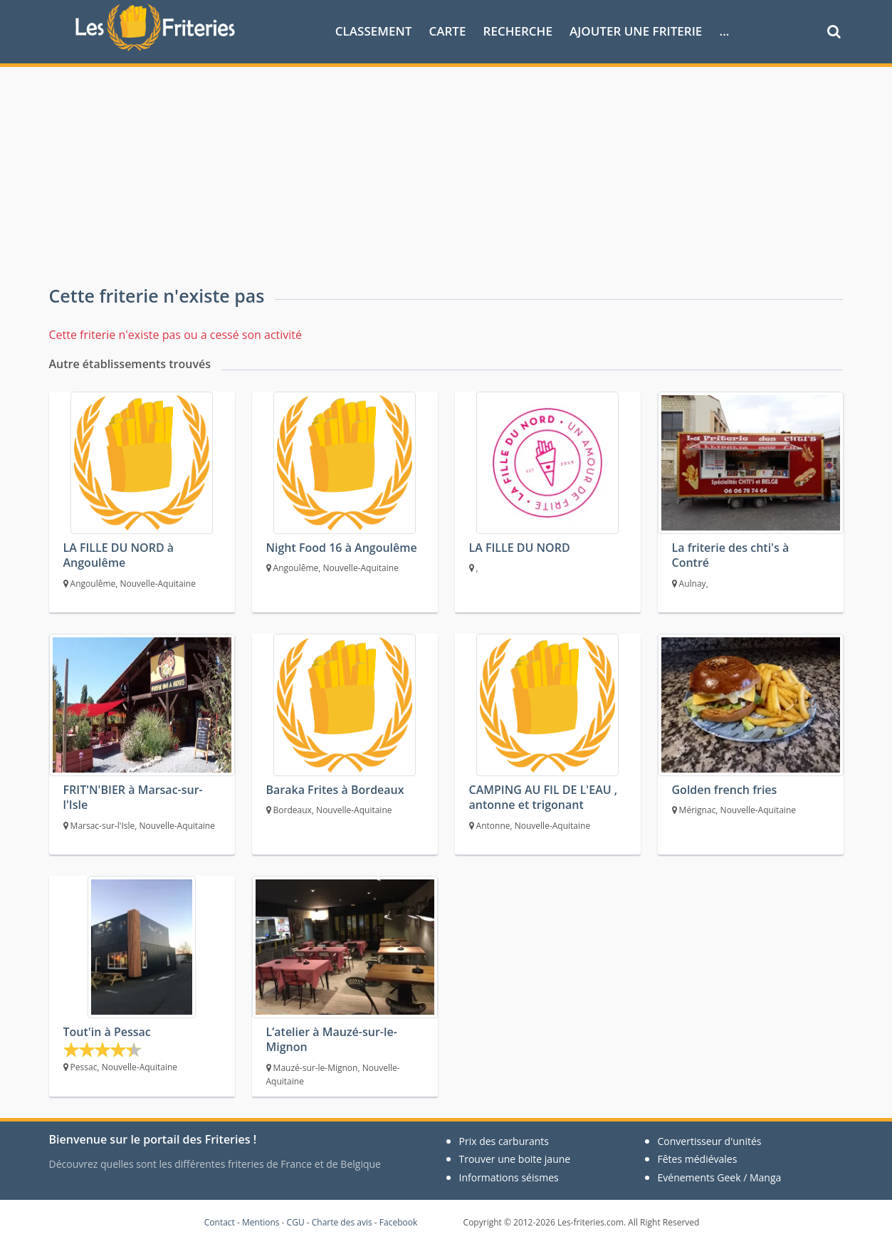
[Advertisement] (446, 173)
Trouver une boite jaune (515, 1159)
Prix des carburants (504, 1141)
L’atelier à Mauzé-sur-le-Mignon (331, 1039)
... (724, 31)
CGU (296, 1222)
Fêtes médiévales (698, 1159)
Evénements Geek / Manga (720, 1177)
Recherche (517, 31)
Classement (373, 31)
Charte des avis (342, 1222)
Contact (219, 1222)
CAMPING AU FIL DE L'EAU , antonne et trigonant (543, 797)
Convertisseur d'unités (710, 1141)
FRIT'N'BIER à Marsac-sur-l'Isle (133, 797)
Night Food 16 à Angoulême (341, 547)
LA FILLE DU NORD (519, 547)
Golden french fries (724, 790)
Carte (447, 31)
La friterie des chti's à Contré (730, 555)
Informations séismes (509, 1177)
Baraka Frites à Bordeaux (335, 790)
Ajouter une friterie (636, 31)
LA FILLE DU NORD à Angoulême (118, 555)
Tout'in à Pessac (107, 1032)
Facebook (398, 1222)
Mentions (261, 1222)
